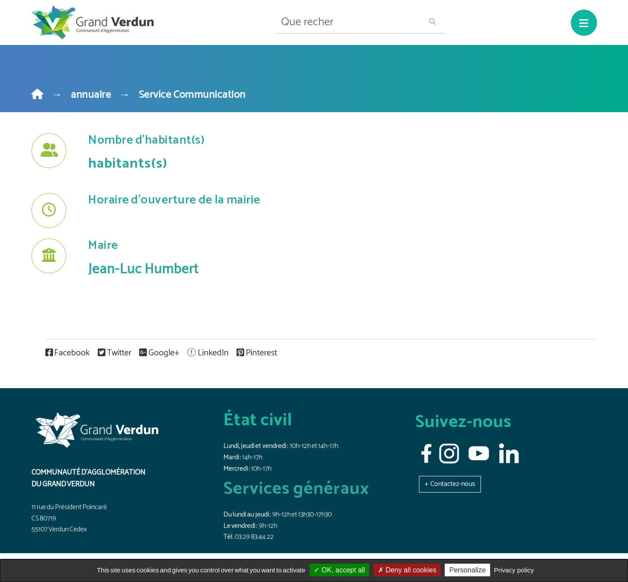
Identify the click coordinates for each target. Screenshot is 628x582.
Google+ (160, 353)
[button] (450, 484)
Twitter (115, 353)
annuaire (91, 94)
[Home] (37, 94)
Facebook (68, 353)
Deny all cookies (407, 570)
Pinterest (257, 353)
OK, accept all (339, 570)
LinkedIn (208, 353)
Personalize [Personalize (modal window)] (467, 570)
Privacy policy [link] (514, 570)
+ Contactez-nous (450, 484)
